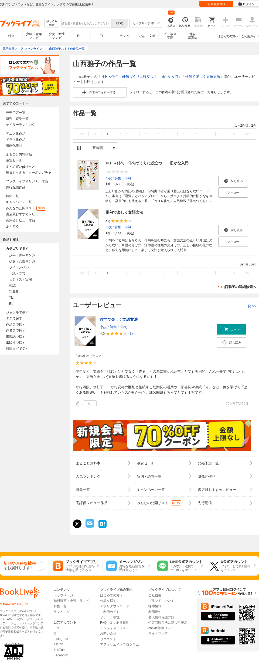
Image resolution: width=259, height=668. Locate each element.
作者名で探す (15, 330)
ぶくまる (12, 226)
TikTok (58, 644)
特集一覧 (12, 196)
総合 (11, 36)
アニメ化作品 (15, 134)
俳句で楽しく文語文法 (202, 77)
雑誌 (12, 285)
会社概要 (154, 595)
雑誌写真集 (192, 36)
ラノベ (125, 36)
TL (102, 36)
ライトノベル (19, 267)
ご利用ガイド (250, 36)
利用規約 (154, 612)
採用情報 (154, 606)
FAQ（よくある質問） (116, 623)
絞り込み (51, 23)
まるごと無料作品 (19, 154)
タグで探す (14, 318)
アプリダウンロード (114, 606)
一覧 (250, 306)
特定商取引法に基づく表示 (167, 623)
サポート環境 (110, 617)
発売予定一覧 (15, 112)
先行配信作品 (15, 187)
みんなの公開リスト (26, 208)
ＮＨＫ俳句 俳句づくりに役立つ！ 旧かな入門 (139, 77)
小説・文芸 (147, 36)
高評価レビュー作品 (20, 220)
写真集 (14, 291)
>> (247, 134)
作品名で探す (15, 324)
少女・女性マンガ (57, 36)
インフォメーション (114, 628)
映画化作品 (14, 145)
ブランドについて (161, 601)
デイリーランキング (20, 125)
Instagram (61, 639)
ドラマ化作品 (15, 139)
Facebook (61, 655)
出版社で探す (15, 343)
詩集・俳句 (123, 178)
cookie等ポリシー (161, 628)
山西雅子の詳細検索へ (238, 287)
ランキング (62, 612)
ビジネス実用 (169, 36)
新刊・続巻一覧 (17, 119)
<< (82, 134)
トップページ (63, 595)
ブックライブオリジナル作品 (27, 181)
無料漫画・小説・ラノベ (71, 601)
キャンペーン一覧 (19, 202)
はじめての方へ (227, 36)
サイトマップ (158, 633)
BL (79, 36)
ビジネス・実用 (20, 279)
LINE (57, 628)
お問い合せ (108, 633)
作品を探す (108, 601)
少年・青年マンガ (34, 36)
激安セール (14, 160)
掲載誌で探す (15, 337)
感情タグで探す (17, 348)
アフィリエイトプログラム (119, 644)
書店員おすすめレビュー (24, 214)
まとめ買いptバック (20, 166)
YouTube (60, 650)
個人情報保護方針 (161, 617)
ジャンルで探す (17, 312)
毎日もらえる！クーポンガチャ (28, 172)
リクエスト (108, 639)
